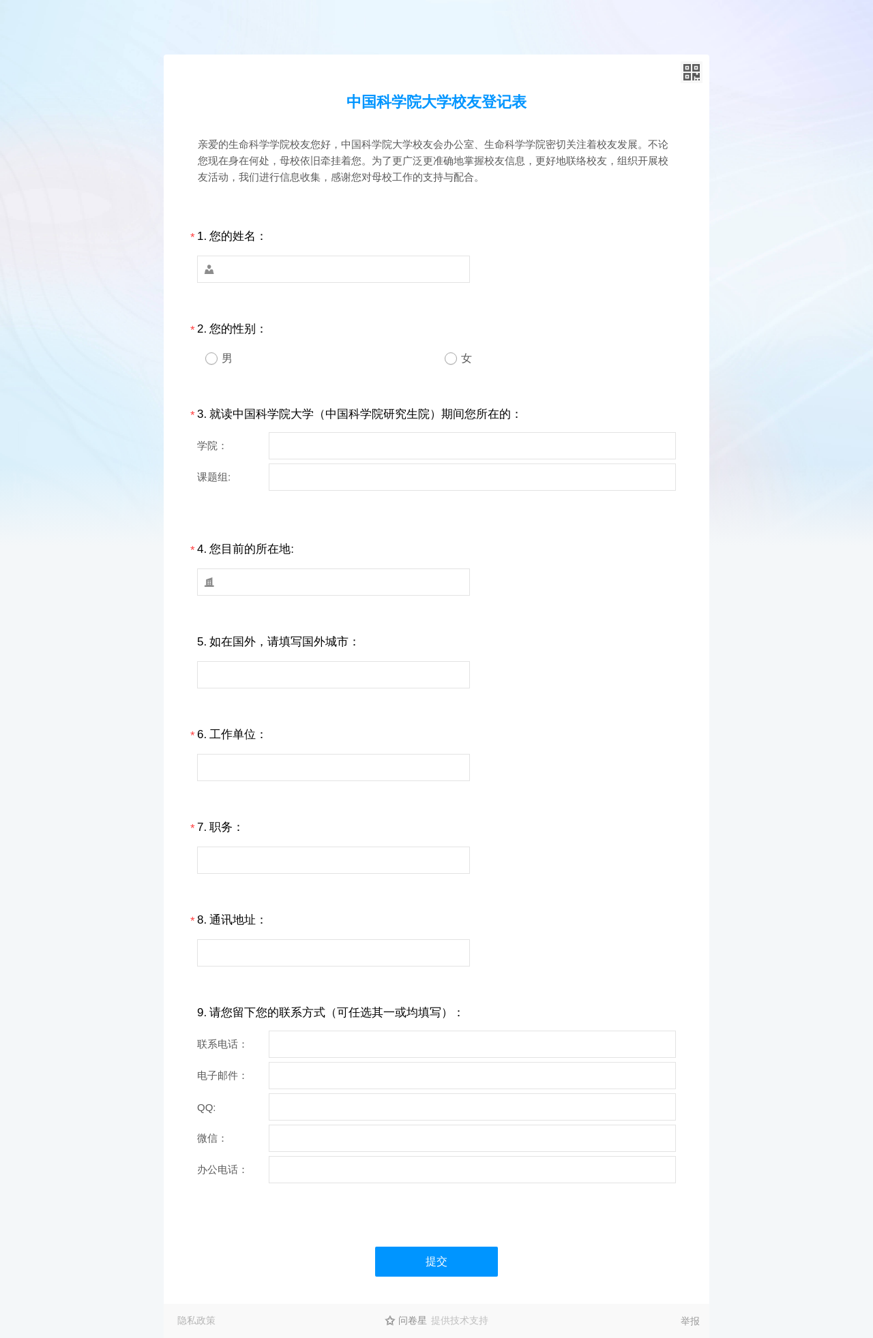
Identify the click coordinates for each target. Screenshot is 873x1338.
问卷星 (412, 1320)
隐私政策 (196, 1320)
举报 (690, 1321)
